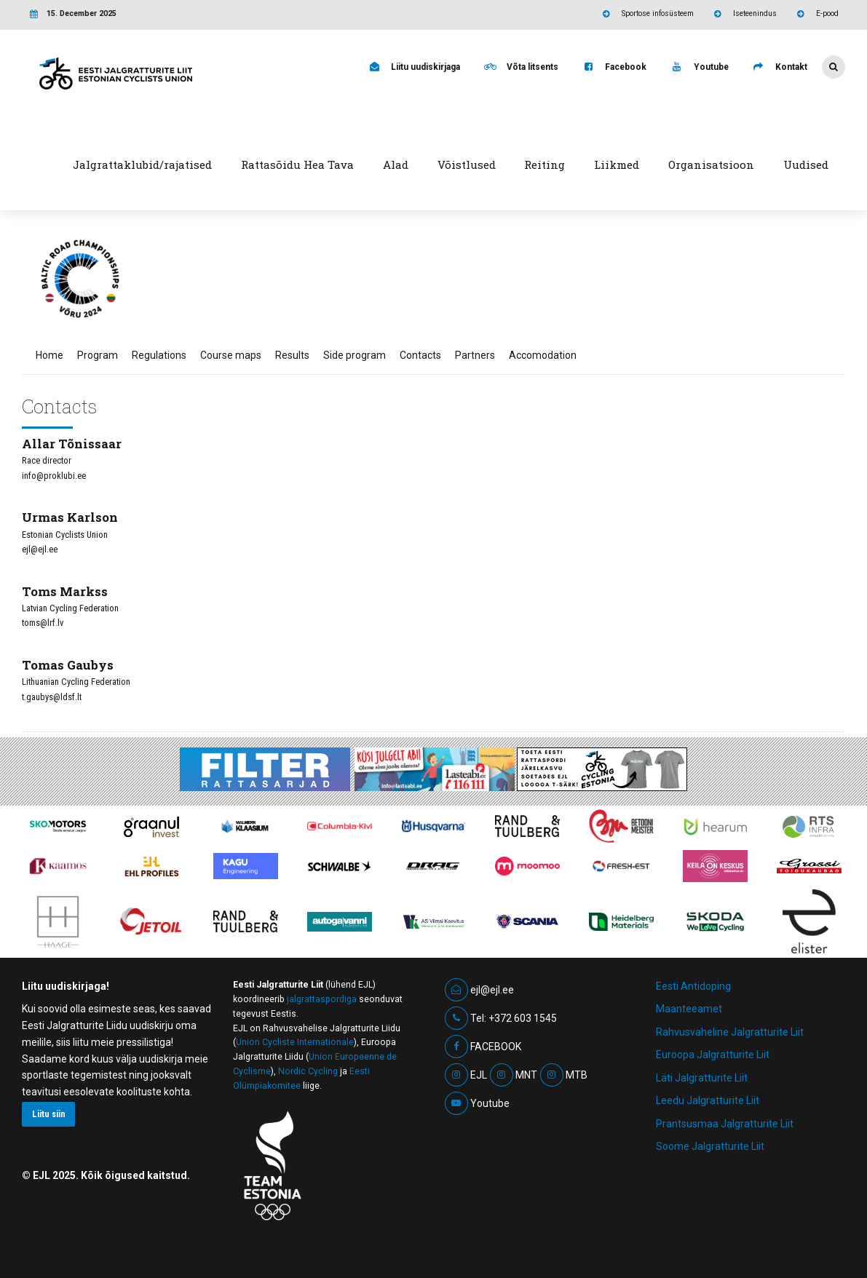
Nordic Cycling (308, 1071)
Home (49, 355)
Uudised (805, 164)
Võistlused (467, 164)
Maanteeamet (689, 1009)
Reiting (544, 164)
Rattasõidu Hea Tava (297, 164)
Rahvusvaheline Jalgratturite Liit (730, 1032)
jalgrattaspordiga (322, 999)
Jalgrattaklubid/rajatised (142, 164)
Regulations (159, 355)
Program (97, 355)
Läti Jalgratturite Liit (702, 1078)
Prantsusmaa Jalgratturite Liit (724, 1124)
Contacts (420, 355)
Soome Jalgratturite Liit (710, 1146)
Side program (354, 355)
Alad (395, 164)
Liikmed (616, 164)
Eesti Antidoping (693, 986)
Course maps (230, 355)
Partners (475, 355)
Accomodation (543, 355)
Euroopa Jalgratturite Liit (712, 1054)
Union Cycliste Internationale (295, 1042)
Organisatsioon (711, 164)
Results (292, 355)
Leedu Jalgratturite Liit (707, 1100)
